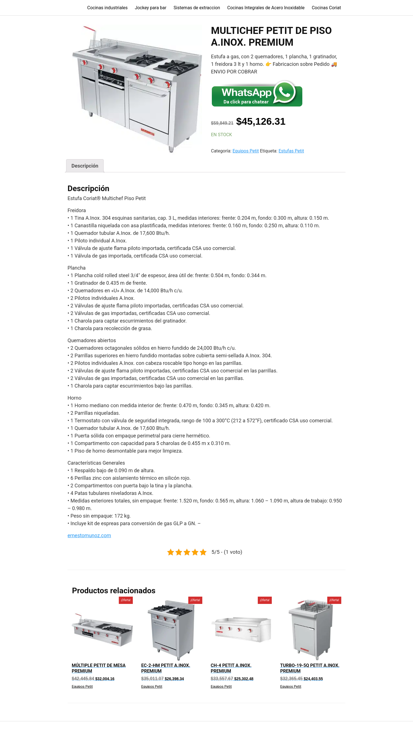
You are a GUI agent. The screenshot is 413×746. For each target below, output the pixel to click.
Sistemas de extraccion (197, 7)
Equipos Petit (246, 151)
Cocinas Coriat (326, 7)
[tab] (85, 165)
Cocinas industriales (107, 7)
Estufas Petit (291, 151)
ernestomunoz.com (89, 535)
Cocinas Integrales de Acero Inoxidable (266, 7)
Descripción (84, 166)
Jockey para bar (150, 7)
